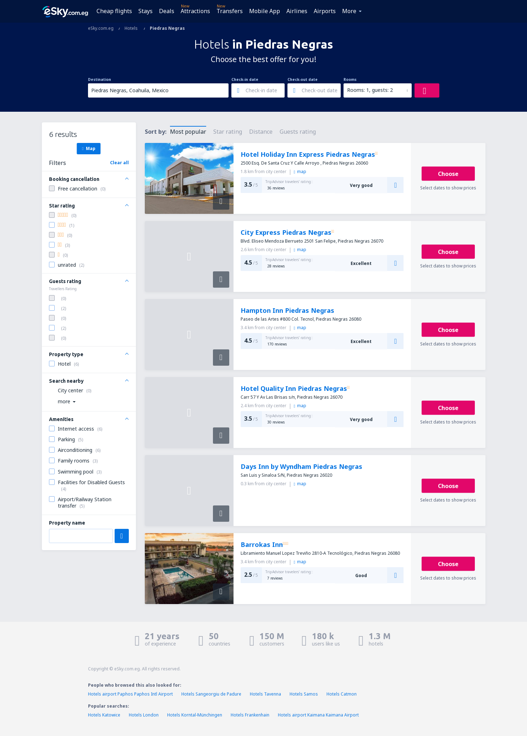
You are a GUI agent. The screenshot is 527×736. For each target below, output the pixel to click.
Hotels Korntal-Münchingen (194, 715)
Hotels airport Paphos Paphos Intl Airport (130, 694)
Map (88, 148)
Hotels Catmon (341, 694)
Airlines (296, 11)
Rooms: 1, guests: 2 (370, 90)
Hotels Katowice (104, 715)
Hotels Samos (304, 694)
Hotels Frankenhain (250, 715)
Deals (166, 11)
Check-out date (302, 79)
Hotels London (144, 715)
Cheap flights (114, 11)
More (349, 11)
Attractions (195, 11)
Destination (99, 79)
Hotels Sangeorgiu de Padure (211, 694)
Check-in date (244, 79)
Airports (325, 11)
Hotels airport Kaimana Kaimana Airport (318, 715)
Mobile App (264, 11)
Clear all (119, 163)
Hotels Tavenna (265, 694)
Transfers (229, 11)
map (300, 171)
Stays (145, 11)
